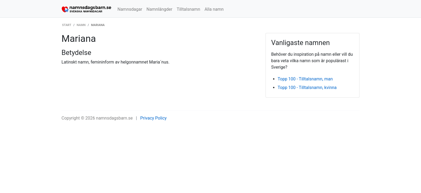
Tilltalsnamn (188, 9)
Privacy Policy (153, 118)
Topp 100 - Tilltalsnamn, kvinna (307, 87)
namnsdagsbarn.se (114, 118)
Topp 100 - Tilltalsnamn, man (305, 78)
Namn (81, 25)
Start (66, 25)
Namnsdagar (130, 9)
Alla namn (214, 9)
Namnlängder (159, 9)
